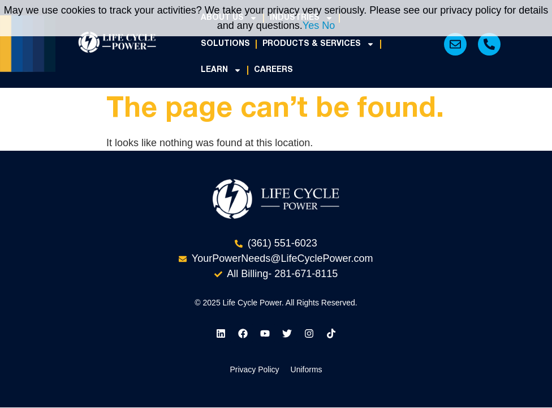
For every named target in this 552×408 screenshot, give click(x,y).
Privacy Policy (254, 343)
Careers (273, 70)
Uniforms (306, 343)
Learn (221, 70)
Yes (311, 25)
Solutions (225, 44)
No (328, 25)
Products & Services (318, 44)
